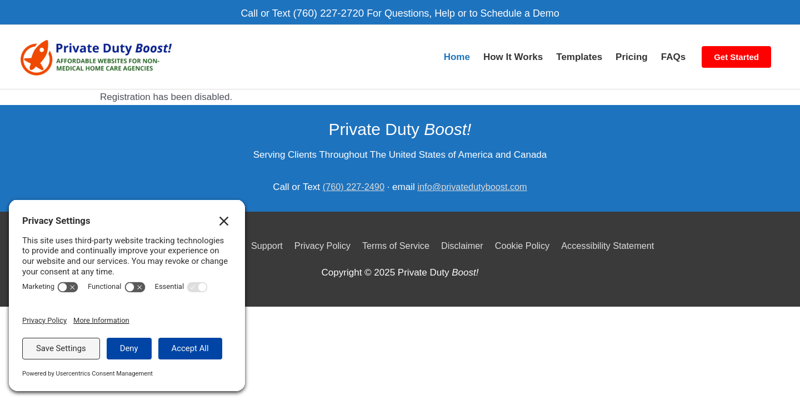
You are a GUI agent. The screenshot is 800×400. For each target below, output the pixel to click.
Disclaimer (465, 234)
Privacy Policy (318, 234)
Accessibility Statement (617, 234)
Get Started (736, 50)
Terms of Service (396, 234)
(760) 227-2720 (325, 11)
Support (261, 234)
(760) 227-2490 (351, 176)
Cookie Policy (527, 234)
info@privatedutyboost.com (474, 176)
